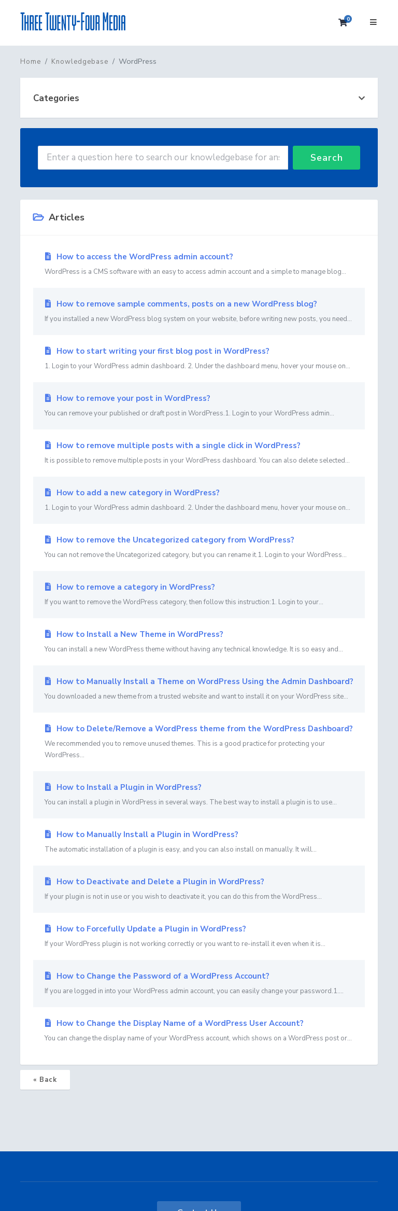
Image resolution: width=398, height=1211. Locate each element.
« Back (45, 1079)
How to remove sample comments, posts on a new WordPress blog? (199, 312)
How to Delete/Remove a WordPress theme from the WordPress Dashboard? (199, 742)
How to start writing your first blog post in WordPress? (199, 359)
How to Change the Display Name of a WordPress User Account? (199, 1031)
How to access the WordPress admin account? (199, 264)
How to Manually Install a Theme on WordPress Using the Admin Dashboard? (199, 689)
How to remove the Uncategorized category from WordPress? (199, 548)
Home (30, 61)
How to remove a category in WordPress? (199, 595)
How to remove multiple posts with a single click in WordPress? (199, 453)
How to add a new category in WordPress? (199, 500)
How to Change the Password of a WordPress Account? (199, 984)
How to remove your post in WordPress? (199, 406)
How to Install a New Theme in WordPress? (199, 642)
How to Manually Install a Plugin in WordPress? (199, 842)
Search (326, 157)
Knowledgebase (79, 61)
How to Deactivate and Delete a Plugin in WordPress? (199, 889)
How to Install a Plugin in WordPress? (199, 795)
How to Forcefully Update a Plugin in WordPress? (199, 937)
